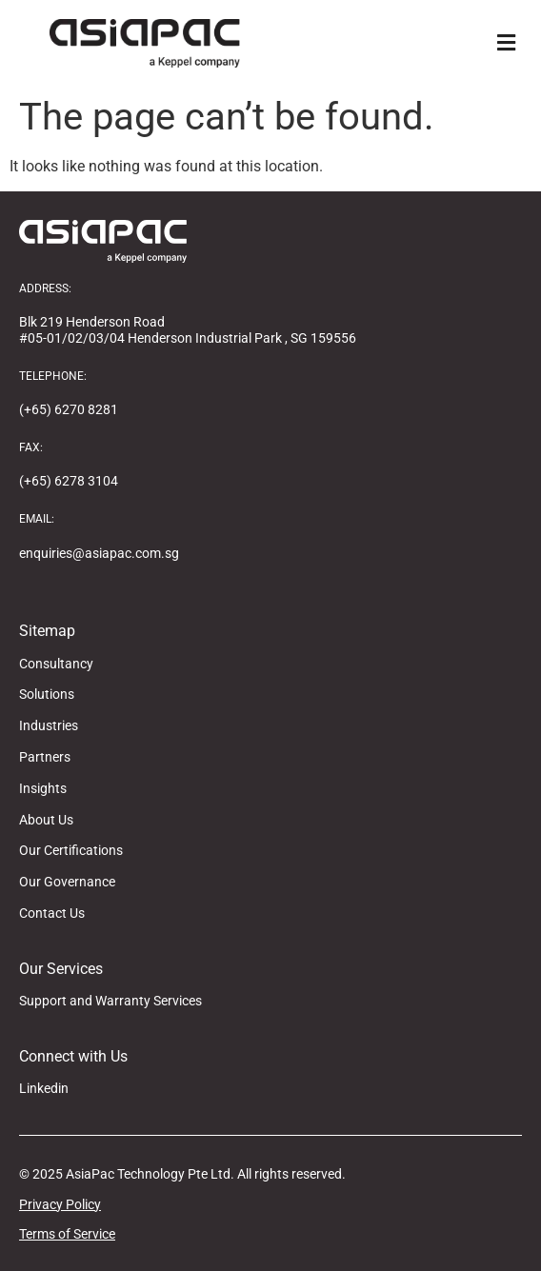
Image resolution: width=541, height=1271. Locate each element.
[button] (506, 43)
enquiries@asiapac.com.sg (99, 553)
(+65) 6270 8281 (68, 409)
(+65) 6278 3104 (68, 480)
